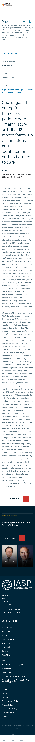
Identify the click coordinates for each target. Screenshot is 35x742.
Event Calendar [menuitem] (8, 639)
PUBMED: (5, 86)
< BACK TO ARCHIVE (10, 53)
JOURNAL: (6, 74)
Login (30, 739)
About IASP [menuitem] (6, 655)
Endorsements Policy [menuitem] (10, 701)
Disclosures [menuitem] (6, 697)
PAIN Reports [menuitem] (7, 668)
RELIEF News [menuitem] (7, 672)
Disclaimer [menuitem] (6, 693)
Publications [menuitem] (7, 628)
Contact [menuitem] (5, 689)
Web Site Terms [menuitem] (8, 713)
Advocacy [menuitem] (6, 643)
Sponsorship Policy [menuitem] (9, 709)
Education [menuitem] (6, 636)
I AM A (13, 739)
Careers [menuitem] (5, 651)
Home (4, 739)
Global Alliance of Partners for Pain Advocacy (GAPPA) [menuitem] (15, 681)
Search (22, 739)
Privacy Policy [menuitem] (7, 705)
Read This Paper (12, 499)
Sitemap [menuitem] (5, 717)
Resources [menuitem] (6, 632)
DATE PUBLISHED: (9, 62)
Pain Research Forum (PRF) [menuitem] (13, 665)
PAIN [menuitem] (4, 661)
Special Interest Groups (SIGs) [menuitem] (13, 676)
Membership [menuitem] (7, 647)
